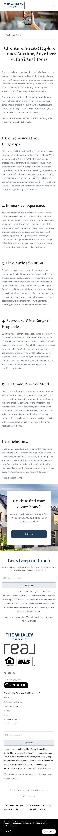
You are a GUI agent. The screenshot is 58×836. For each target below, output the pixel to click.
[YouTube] (9, 673)
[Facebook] (5, 673)
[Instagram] (14, 673)
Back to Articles (13, 35)
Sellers (6, 715)
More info (13, 826)
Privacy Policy (29, 796)
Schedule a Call (10, 724)
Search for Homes (11, 706)
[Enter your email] (31, 578)
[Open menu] (54, 5)
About (6, 697)
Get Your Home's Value (13, 719)
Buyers (6, 710)
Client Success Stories (13, 702)
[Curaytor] (16, 687)
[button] (48, 831)
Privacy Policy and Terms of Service (35, 768)
